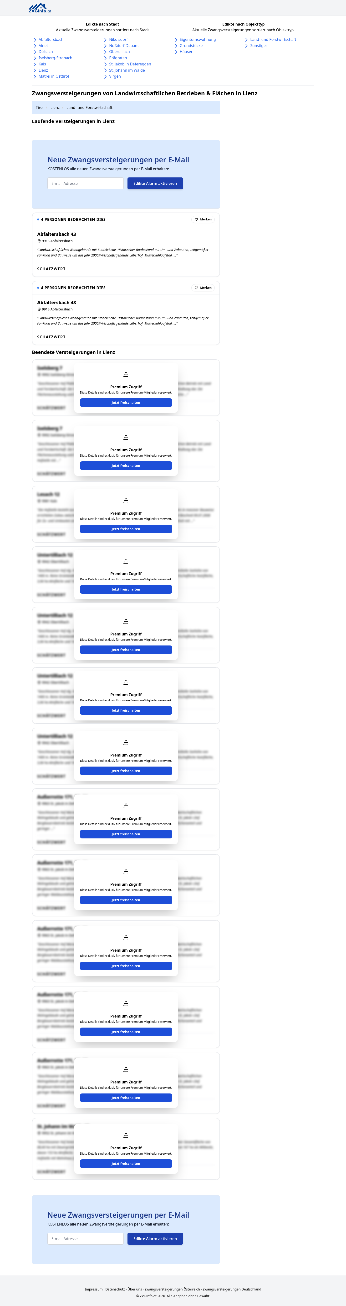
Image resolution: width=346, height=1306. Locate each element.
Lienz (43, 70)
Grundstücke (191, 45)
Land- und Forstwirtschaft (273, 39)
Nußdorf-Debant (124, 45)
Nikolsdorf (118, 39)
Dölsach (46, 51)
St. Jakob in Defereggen (130, 64)
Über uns (134, 1289)
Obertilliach (119, 51)
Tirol (40, 107)
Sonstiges (258, 45)
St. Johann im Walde (127, 70)
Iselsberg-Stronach (55, 57)
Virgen (115, 76)
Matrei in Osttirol (54, 76)
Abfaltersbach (51, 39)
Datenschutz (115, 1289)
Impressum (94, 1289)
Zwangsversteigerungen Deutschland (232, 1289)
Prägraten (118, 57)
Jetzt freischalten (126, 402)
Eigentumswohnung (198, 39)
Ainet (43, 45)
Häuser (186, 51)
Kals (42, 64)
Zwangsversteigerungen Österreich (172, 1289)
